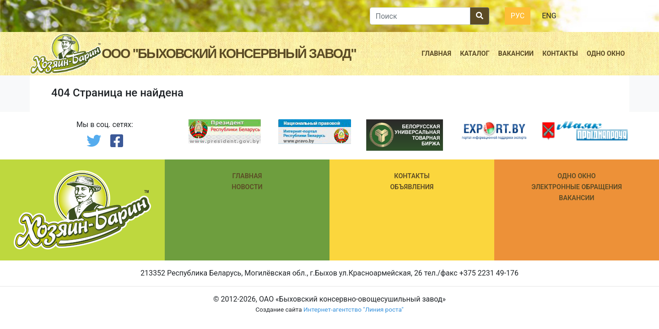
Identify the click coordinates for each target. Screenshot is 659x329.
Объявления (411, 187)
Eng (549, 15)
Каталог (474, 54)
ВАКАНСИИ (576, 198)
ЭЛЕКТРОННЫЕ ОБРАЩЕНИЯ (576, 187)
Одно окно (606, 54)
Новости (247, 187)
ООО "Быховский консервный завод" (229, 53)
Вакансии (516, 54)
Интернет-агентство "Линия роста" (353, 309)
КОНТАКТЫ (411, 176)
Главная (436, 54)
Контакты (560, 54)
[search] (420, 16)
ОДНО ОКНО (576, 176)
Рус (517, 15)
